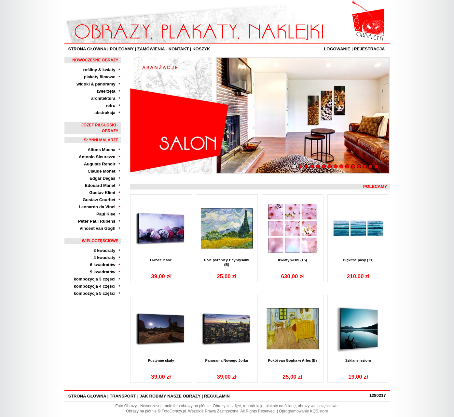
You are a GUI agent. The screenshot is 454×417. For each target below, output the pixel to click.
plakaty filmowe (100, 76)
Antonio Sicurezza (97, 156)
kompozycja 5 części (95, 293)
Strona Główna (87, 48)
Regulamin (217, 396)
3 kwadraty (104, 250)
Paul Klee (106, 214)
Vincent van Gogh (97, 228)
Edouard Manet (100, 185)
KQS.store (319, 411)
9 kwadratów (102, 271)
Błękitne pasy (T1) (358, 260)
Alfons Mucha (101, 149)
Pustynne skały (161, 360)
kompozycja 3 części (95, 279)
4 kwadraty (104, 257)
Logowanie (337, 48)
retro (111, 105)
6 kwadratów (102, 264)
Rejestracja (369, 48)
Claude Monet (101, 171)
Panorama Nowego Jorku (226, 360)
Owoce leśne (161, 260)
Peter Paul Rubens (97, 221)
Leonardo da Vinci (97, 206)
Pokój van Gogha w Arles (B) (292, 360)
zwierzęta (106, 91)
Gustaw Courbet (99, 199)
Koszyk (201, 48)
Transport (123, 396)
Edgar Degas (102, 178)
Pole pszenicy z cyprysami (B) (226, 262)
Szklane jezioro (358, 360)
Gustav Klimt (102, 192)
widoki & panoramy (95, 84)
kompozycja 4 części (95, 286)
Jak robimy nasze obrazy (170, 396)
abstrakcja (104, 112)
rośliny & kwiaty (99, 69)
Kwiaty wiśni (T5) (292, 260)
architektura (103, 98)
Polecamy (121, 48)
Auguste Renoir (100, 164)
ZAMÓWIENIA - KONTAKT (163, 48)
